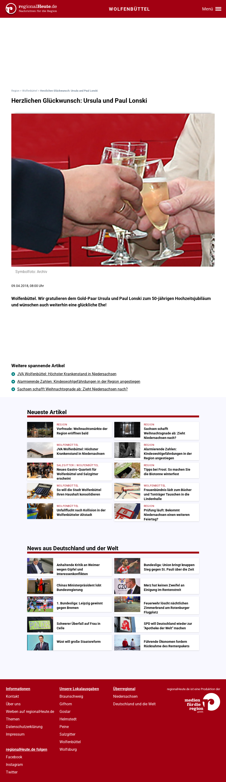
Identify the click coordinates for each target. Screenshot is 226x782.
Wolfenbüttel (29, 90)
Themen (13, 719)
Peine (64, 726)
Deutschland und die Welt (134, 704)
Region (15, 90)
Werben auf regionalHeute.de (30, 711)
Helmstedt (68, 719)
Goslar (65, 711)
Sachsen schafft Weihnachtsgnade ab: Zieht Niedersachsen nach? (72, 389)
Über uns (13, 704)
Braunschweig (71, 696)
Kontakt (12, 696)
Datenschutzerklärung (24, 726)
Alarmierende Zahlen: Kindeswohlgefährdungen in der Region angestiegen (78, 381)
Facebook (14, 757)
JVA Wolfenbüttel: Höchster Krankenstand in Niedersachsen (66, 374)
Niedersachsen (125, 696)
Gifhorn (66, 704)
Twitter (11, 772)
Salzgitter (67, 734)
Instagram (14, 764)
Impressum (15, 734)
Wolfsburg (68, 749)
